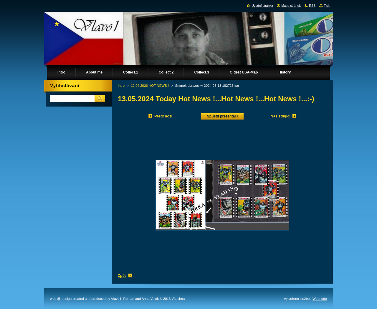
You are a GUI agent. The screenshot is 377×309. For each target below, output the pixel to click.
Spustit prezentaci (222, 116)
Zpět (122, 275)
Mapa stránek (291, 5)
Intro (121, 85)
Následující (280, 116)
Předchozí (163, 116)
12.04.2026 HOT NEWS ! (150, 85)
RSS (312, 5)
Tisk (327, 5)
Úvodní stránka (262, 5)
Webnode (319, 298)
